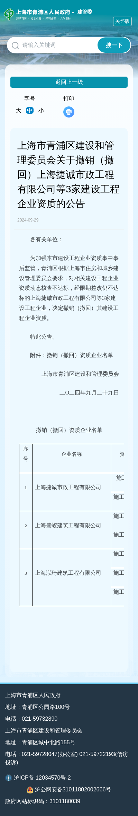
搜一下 (114, 45)
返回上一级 (69, 82)
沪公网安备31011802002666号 (69, 790)
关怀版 (122, 21)
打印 (68, 107)
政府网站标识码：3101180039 (42, 801)
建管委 (84, 12)
